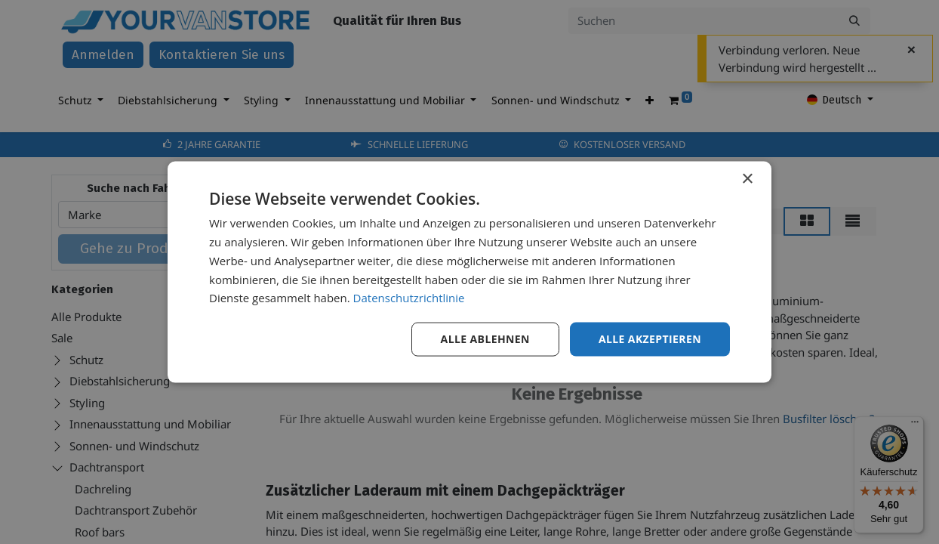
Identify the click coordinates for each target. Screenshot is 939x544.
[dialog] (469, 272)
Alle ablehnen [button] (485, 339)
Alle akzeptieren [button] (650, 339)
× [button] (747, 179)
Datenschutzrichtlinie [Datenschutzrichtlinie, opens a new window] (409, 297)
